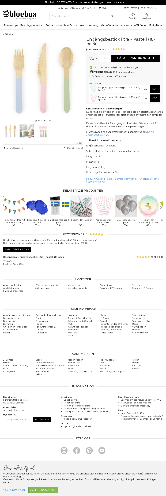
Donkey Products (44, 362)
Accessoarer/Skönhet (134, 25)
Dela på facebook (13, 147)
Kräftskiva (73, 332)
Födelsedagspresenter (47, 285)
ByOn (6, 368)
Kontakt (75, 8)
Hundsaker (41, 332)
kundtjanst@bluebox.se (15, 400)
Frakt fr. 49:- (89, 8)
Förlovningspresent (45, 326)
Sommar (136, 285)
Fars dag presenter (31, 25)
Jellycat (39, 374)
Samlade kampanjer (126, 178)
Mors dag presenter (78, 288)
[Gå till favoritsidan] (133, 14)
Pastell (109, 178)
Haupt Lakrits (42, 371)
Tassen (135, 359)
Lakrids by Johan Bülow (80, 371)
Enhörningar (41, 321)
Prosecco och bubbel (111, 326)
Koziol (71, 368)
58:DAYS (7, 362)
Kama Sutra (74, 362)
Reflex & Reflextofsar (111, 329)
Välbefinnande (110, 25)
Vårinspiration (139, 326)
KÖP (154, 88)
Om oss (63, 8)
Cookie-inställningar (14, 490)
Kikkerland (73, 365)
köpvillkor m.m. (154, 400)
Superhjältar (138, 318)
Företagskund (148, 8)
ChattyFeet (9, 371)
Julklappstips (54, 25)
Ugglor (135, 324)
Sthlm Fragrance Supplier (113, 371)
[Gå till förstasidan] (20, 15)
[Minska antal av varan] (100, 58)
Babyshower (9, 321)
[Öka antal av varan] (108, 58)
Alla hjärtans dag (11, 288)
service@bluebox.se (13, 410)
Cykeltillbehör (10, 329)
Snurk (103, 368)
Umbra (135, 362)
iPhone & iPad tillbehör (79, 318)
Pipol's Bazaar (107, 359)
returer (141, 400)
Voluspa (136, 368)
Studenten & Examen (143, 288)
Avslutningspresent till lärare (17, 315)
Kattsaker (73, 329)
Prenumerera (41, 419)
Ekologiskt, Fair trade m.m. (49, 315)
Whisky (136, 329)
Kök (81, 25)
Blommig (8, 324)
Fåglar (38, 324)
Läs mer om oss (129, 400)
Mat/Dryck (70, 25)
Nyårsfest (104, 318)
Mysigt (103, 315)
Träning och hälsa (141, 321)
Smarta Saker (139, 315)
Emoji (38, 318)
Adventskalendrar (12, 285)
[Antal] (104, 58)
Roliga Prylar (106, 332)
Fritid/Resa (155, 25)
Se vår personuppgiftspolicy (135, 405)
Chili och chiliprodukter (15, 326)
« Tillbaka (8, 34)
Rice (102, 362)
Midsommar (74, 285)
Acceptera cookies (43, 490)
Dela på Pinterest (73, 147)
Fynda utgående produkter (78, 426)
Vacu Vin (136, 365)
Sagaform (105, 365)
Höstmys (72, 315)
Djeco (38, 359)
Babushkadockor (12, 318)
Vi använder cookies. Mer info (136, 402)
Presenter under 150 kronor (114, 324)
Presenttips (11, 25)
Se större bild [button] (43, 120)
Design (7, 332)
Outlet (103, 8)
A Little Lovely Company (15, 365)
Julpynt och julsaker (78, 326)
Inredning (92, 25)
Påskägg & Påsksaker (111, 288)
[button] (7, 207)
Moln (70, 335)
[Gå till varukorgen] (146, 14)
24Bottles (8, 359)
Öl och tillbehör (140, 332)
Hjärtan (39, 329)
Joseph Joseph (75, 359)
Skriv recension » (17, 249)
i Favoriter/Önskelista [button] (108, 76)
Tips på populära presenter (78, 419)
